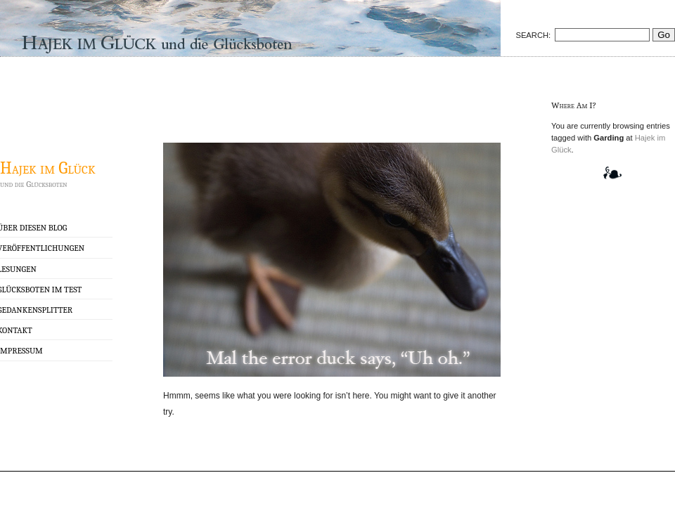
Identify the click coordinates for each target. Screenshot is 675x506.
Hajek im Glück (48, 168)
